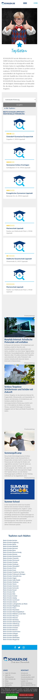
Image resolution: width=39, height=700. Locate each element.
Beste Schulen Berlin (9, 544)
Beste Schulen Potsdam (10, 627)
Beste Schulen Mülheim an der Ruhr (14, 614)
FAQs (6, 681)
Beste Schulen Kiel (9, 592)
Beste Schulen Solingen (10, 633)
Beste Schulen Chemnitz (10, 558)
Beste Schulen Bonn (9, 550)
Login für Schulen (10, 673)
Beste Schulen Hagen (9, 578)
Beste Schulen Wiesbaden (11, 637)
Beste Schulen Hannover (11, 586)
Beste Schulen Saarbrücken (11, 631)
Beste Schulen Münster (10, 617)
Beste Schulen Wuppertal (11, 639)
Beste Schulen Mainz (9, 608)
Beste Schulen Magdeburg (11, 606)
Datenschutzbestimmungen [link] (25, 697)
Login (36, 3)
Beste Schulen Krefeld (10, 596)
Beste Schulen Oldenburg (11, 623)
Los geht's (19, 105)
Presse (7, 687)
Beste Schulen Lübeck (10, 602)
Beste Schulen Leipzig (10, 598)
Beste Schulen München (10, 615)
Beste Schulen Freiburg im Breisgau (14, 574)
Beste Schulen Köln (9, 594)
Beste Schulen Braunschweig (12, 552)
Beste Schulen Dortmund (11, 560)
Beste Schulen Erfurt (9, 568)
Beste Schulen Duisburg (10, 564)
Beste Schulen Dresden (10, 562)
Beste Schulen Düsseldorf (11, 566)
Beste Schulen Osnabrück (11, 625)
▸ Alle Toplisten (10, 108)
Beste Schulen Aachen (10, 540)
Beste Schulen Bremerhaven (12, 556)
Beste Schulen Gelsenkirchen (12, 576)
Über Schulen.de (10, 679)
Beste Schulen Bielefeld (10, 546)
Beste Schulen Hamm (10, 584)
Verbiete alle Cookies (26, 695)
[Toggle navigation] (25, 3)
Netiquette (8, 685)
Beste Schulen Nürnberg (10, 619)
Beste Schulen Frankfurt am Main (13, 572)
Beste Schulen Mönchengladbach (13, 612)
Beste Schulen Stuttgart (10, 635)
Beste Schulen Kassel (9, 590)
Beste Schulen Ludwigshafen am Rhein (15, 604)
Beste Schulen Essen (9, 570)
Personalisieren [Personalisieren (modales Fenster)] (11, 697)
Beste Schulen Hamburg (10, 582)
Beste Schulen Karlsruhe (11, 588)
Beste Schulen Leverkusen (11, 600)
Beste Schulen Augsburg (10, 542)
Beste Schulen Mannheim (11, 610)
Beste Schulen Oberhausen (11, 621)
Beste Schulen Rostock (10, 629)
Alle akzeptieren (12, 695)
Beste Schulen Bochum (10, 548)
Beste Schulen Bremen (10, 554)
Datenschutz (9, 683)
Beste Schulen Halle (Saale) (11, 580)
